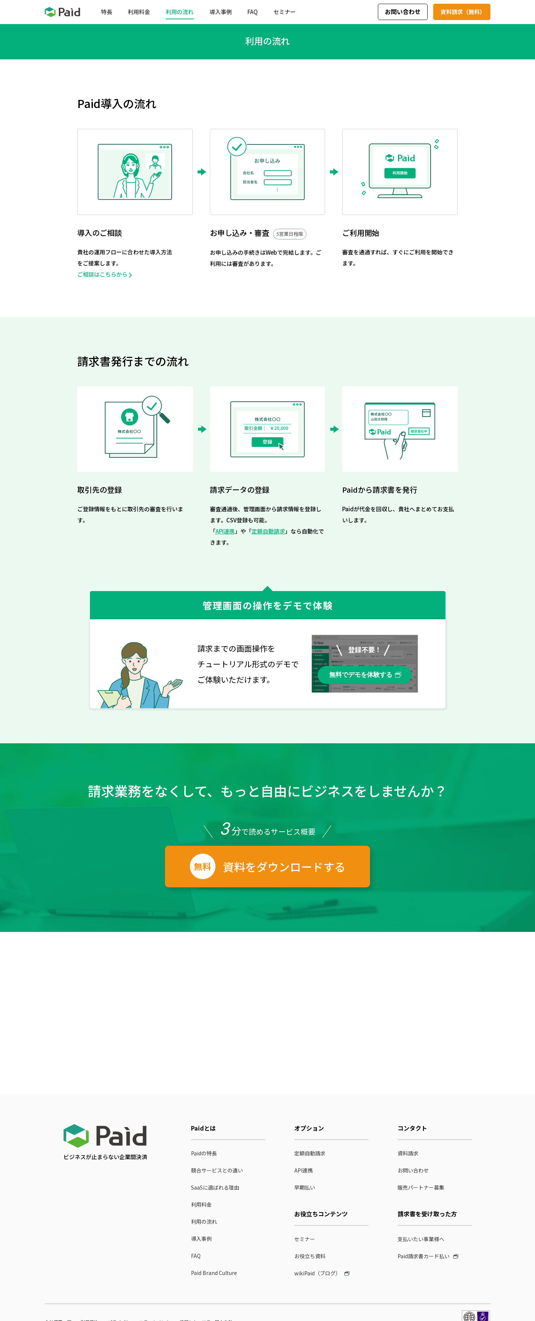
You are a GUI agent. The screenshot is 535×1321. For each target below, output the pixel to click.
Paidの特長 (204, 1153)
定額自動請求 (268, 531)
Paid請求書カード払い (424, 1256)
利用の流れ (204, 1221)
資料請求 (408, 1153)
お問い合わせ (403, 11)
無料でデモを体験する (360, 674)
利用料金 (201, 1204)
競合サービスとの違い (217, 1170)
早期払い (304, 1187)
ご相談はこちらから (102, 274)
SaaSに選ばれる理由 (215, 1187)
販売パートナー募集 (421, 1187)
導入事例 (201, 1238)
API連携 (225, 531)
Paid (62, 12)
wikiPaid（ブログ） (317, 1273)
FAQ (196, 1255)
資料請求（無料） (463, 12)
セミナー (304, 1239)
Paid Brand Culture (214, 1272)
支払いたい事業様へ (421, 1239)
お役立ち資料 (309, 1256)
